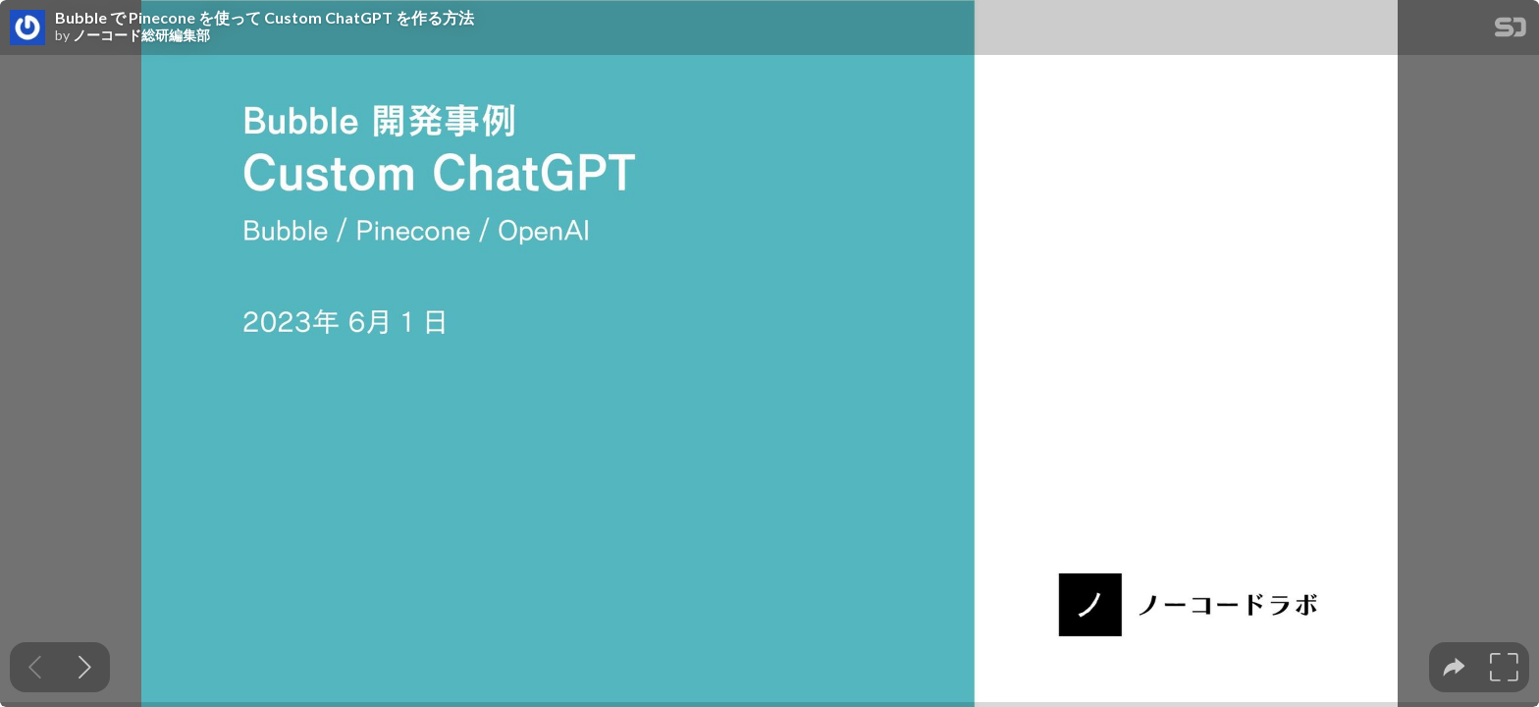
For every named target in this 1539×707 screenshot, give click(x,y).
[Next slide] (85, 667)
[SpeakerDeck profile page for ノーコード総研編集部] (27, 28)
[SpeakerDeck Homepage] (1510, 31)
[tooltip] (1454, 667)
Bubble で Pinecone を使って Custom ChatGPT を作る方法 (264, 18)
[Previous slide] (35, 667)
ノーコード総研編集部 (141, 35)
